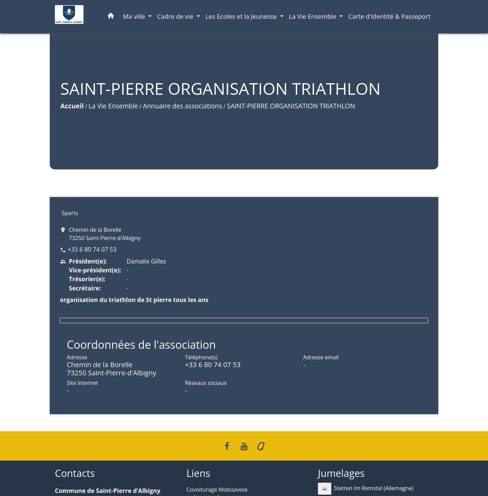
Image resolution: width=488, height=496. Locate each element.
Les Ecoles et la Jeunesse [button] (241, 16)
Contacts (75, 473)
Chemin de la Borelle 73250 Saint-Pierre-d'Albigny (104, 234)
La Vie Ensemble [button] (313, 16)
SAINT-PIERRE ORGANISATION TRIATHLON (291, 105)
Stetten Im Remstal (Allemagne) (365, 489)
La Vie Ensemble (113, 105)
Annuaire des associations (182, 105)
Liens (198, 473)
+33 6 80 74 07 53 (92, 249)
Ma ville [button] (135, 16)
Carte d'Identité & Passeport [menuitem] (389, 16)
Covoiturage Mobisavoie (216, 489)
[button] (110, 17)
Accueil (72, 105)
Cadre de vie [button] (176, 16)
